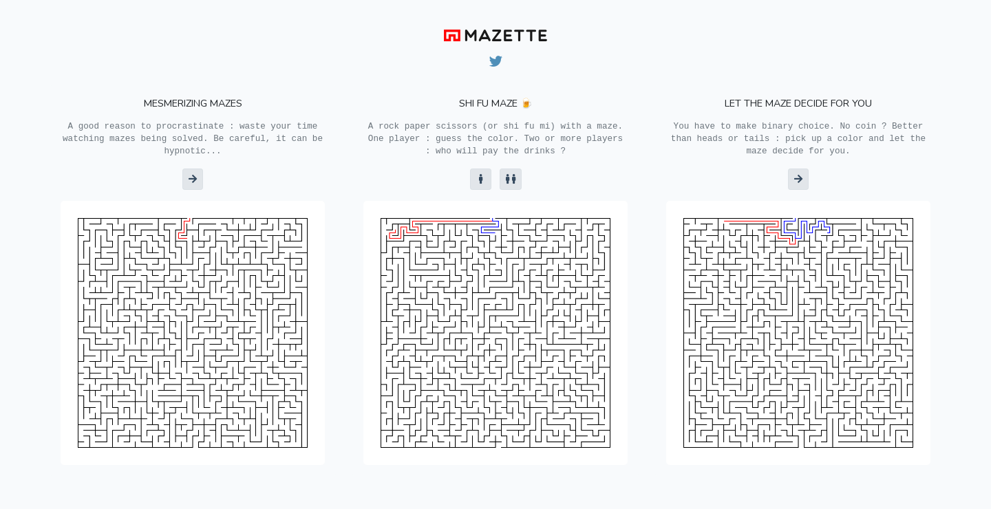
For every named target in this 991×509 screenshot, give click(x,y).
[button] (192, 179)
